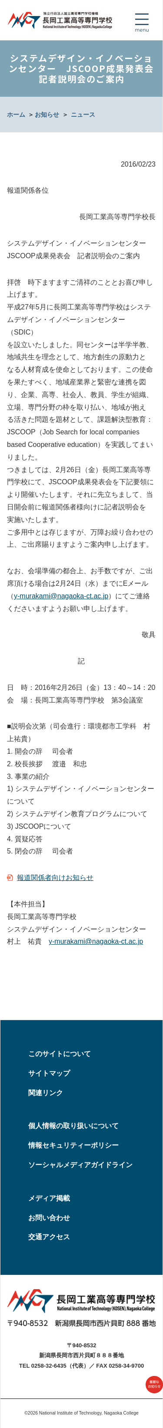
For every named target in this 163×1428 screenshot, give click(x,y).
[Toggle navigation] (141, 22)
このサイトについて (59, 1053)
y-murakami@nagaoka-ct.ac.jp (61, 596)
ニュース (83, 114)
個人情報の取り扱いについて (73, 1125)
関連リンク (45, 1092)
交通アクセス (49, 1237)
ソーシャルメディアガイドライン (80, 1165)
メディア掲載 (49, 1198)
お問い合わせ (49, 1217)
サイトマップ (49, 1073)
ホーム (16, 114)
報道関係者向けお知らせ (55, 877)
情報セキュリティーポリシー (73, 1145)
